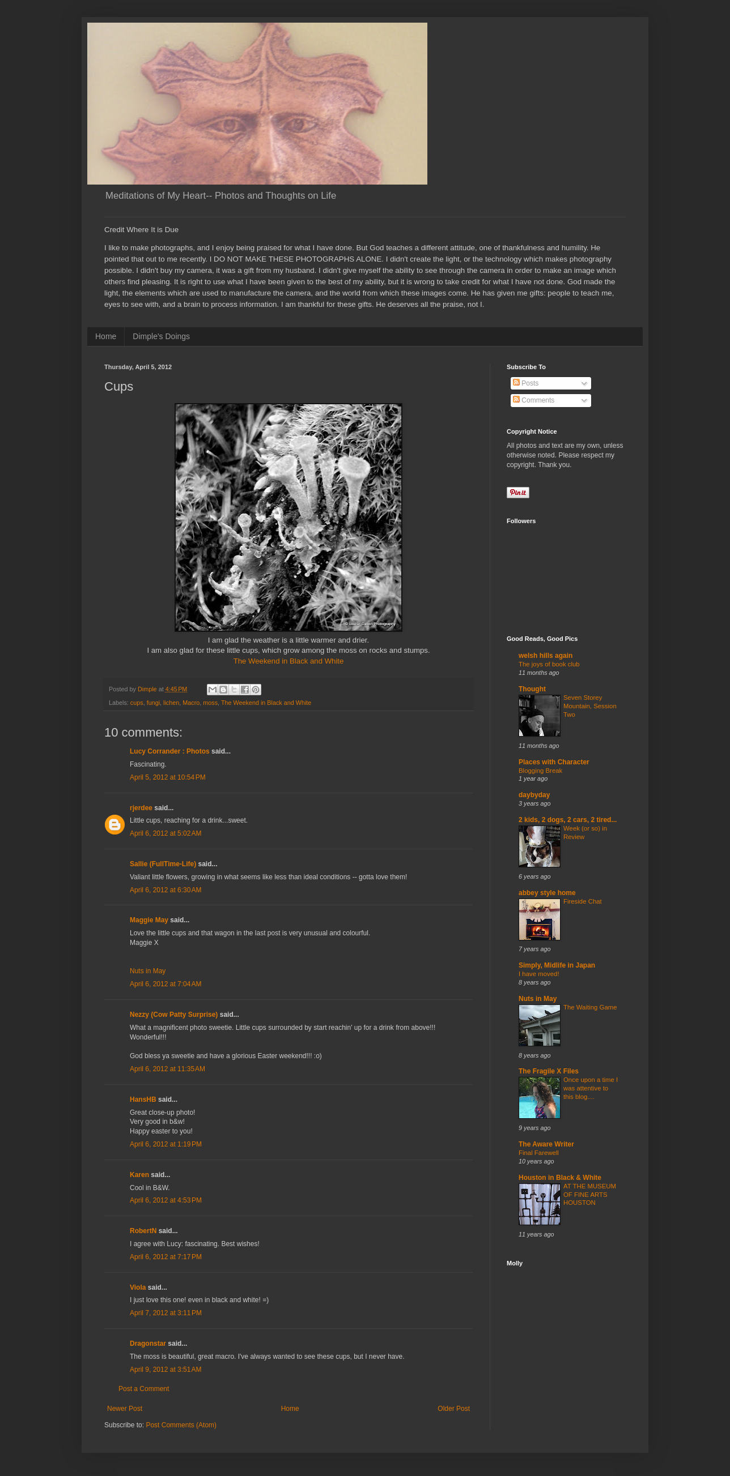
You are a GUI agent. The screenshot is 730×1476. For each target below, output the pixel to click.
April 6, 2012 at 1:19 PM (166, 1144)
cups (136, 702)
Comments (533, 400)
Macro (191, 702)
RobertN (143, 1231)
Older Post (454, 1409)
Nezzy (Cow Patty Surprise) (174, 1015)
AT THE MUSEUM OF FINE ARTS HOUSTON (589, 1195)
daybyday (534, 795)
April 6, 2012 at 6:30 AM (165, 890)
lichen (171, 702)
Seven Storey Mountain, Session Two (590, 706)
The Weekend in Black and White (289, 661)
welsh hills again (545, 656)
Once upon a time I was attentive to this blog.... (590, 1088)
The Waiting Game (590, 1007)
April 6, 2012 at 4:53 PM (166, 1200)
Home (105, 336)
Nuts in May (147, 971)
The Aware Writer (546, 1144)
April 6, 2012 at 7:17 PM (166, 1257)
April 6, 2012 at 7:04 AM (165, 984)
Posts (525, 383)
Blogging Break (540, 770)
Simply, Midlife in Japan (557, 965)
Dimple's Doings (161, 336)
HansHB (143, 1099)
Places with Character (554, 762)
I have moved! (539, 973)
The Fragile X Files (549, 1071)
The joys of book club (549, 664)
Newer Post (124, 1409)
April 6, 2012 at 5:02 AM (165, 833)
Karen (139, 1175)
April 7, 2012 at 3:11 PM (166, 1313)
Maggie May (149, 920)
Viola (138, 1287)
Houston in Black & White (560, 1178)
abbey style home (547, 893)
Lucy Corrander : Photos (170, 751)
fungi (153, 702)
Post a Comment (143, 1389)
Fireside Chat (582, 901)
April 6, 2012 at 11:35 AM (167, 1069)
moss (210, 702)
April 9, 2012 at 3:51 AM (165, 1370)
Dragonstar (148, 1343)
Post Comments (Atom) (181, 1425)
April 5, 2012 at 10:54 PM (168, 777)
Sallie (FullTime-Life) (163, 864)
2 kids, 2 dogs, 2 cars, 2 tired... (568, 820)
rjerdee (141, 808)
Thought (532, 689)
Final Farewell (539, 1152)
